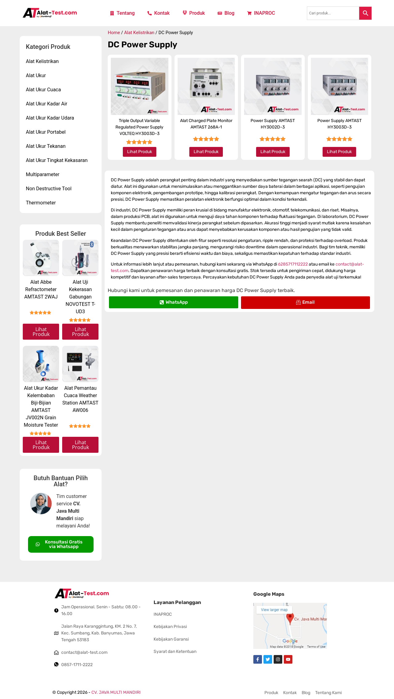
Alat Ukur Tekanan (46, 146)
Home (114, 32)
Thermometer (41, 203)
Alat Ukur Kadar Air (46, 104)
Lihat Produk (41, 332)
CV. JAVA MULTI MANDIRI (116, 692)
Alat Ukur (36, 75)
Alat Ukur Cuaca (43, 90)
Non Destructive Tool (48, 189)
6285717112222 (293, 264)
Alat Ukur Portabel (46, 132)
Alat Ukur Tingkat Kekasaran (57, 160)
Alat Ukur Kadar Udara (50, 118)
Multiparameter (42, 174)
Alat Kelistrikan (42, 61)
